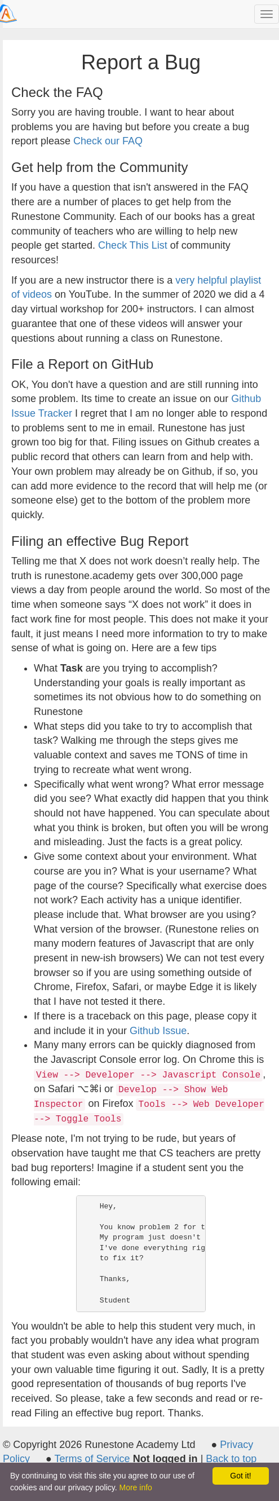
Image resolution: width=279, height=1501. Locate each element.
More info (135, 1487)
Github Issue (158, 1030)
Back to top (231, 1458)
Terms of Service (92, 1458)
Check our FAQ (108, 141)
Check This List (132, 245)
